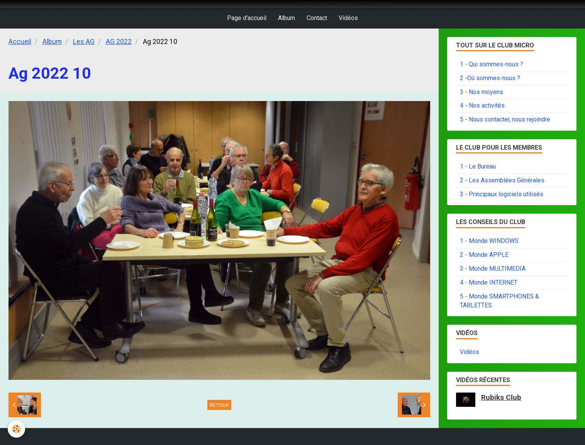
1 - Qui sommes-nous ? (491, 64)
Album (286, 18)
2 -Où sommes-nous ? (490, 78)
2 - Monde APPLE (484, 254)
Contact (317, 18)
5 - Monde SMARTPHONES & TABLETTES (499, 301)
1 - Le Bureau (478, 166)
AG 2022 (119, 42)
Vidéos (348, 18)
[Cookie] (16, 429)
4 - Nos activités (482, 105)
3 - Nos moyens (481, 92)
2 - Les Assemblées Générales (502, 180)
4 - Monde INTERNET (488, 282)
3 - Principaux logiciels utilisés (501, 194)
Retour (219, 405)
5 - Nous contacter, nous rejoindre (505, 119)
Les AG (84, 42)
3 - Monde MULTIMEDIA (493, 268)
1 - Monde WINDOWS (489, 240)
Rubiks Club (501, 397)
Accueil (19, 42)
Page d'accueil (246, 18)
